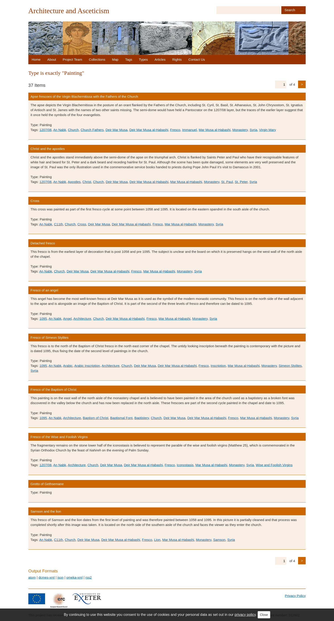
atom (32, 577)
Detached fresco (43, 243)
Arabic (68, 366)
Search (289, 10)
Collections (97, 59)
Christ (87, 182)
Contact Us (196, 59)
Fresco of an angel (44, 290)
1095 (43, 318)
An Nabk (59, 130)
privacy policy (245, 615)
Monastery (240, 130)
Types (143, 59)
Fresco (175, 130)
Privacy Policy (295, 596)
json (60, 577)
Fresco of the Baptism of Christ (54, 389)
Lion (157, 540)
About (51, 59)
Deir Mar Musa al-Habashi (148, 130)
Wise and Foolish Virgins (274, 465)
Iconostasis (185, 465)
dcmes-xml (46, 577)
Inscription (218, 366)
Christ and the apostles (48, 149)
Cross (35, 201)
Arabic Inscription (87, 366)
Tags (128, 59)
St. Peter (241, 182)
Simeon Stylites (290, 366)
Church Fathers (92, 130)
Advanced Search (302, 10)
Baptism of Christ (95, 418)
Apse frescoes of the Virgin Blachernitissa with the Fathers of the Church (84, 96)
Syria (253, 130)
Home (36, 59)
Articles (160, 59)
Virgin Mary (267, 130)
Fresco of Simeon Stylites (49, 337)
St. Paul (227, 182)
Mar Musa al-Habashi (215, 130)
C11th (58, 224)
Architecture (82, 318)
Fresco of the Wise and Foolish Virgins (59, 437)
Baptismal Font (121, 418)
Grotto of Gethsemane (47, 484)
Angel (67, 318)
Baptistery (141, 418)
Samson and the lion (46, 511)
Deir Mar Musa (116, 130)
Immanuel (189, 130)
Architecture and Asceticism (68, 11)
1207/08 (45, 130)
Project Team (72, 59)
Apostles (74, 182)
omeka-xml (74, 577)
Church (73, 130)
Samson (219, 540)
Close (264, 615)
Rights (177, 59)
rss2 (88, 577)
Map (115, 59)
